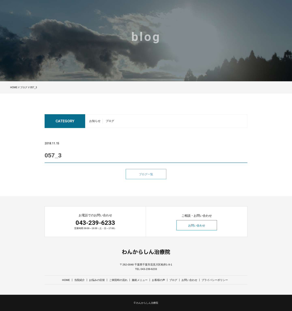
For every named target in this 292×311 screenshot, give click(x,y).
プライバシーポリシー (215, 280)
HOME (13, 87)
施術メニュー (140, 280)
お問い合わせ (196, 225)
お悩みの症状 (97, 280)
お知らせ (95, 122)
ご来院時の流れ (118, 280)
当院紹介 (79, 280)
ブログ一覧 (146, 179)
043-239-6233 (95, 222)
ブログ (23, 87)
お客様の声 (158, 280)
